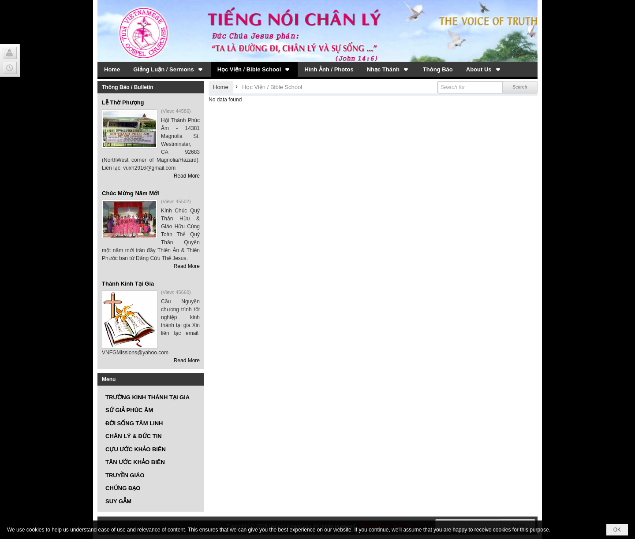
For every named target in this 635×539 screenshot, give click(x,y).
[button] (169, 69)
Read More (187, 176)
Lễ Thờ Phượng (123, 102)
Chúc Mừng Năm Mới (130, 193)
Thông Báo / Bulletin (127, 87)
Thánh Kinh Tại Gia (128, 283)
